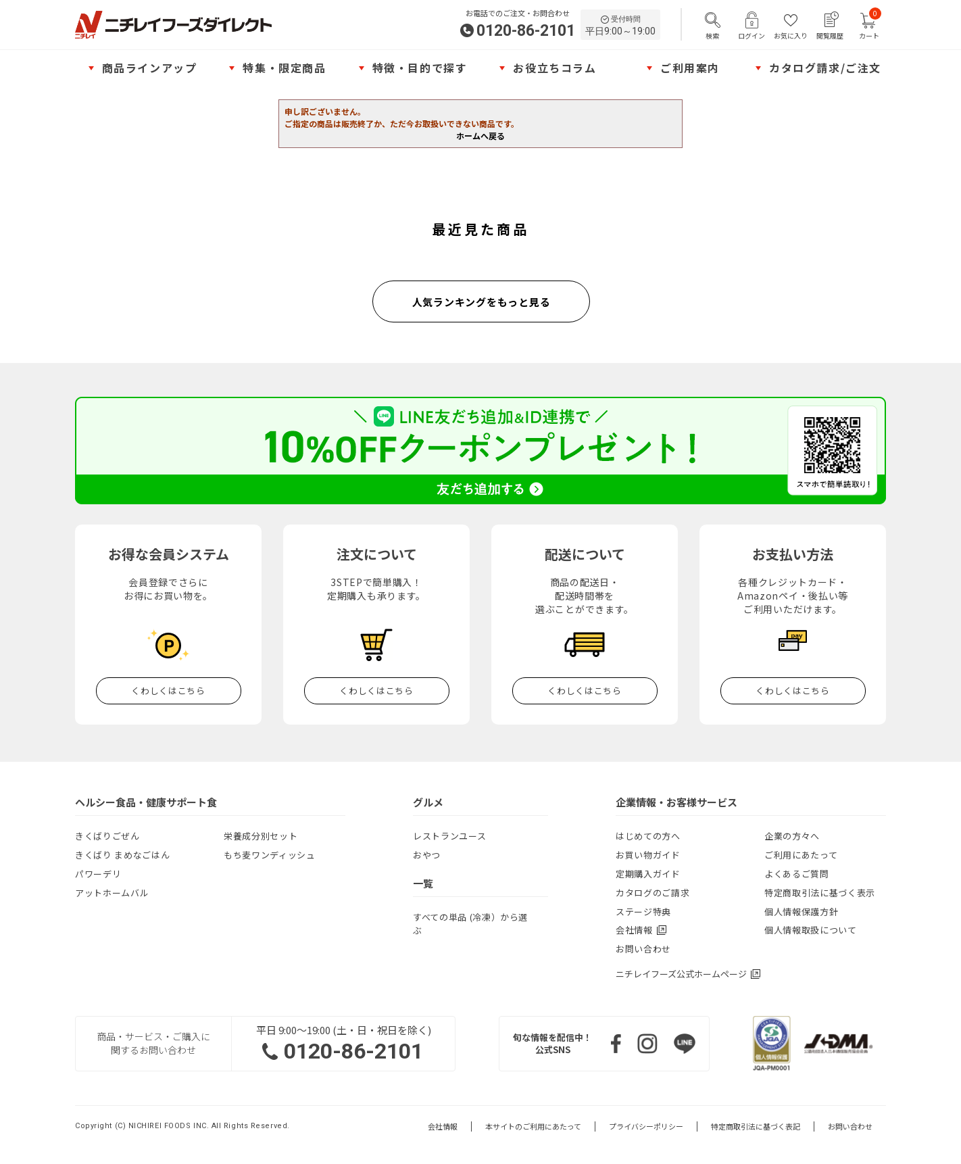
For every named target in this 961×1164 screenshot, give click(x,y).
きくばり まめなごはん (122, 854)
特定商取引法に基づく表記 (755, 1126)
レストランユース (449, 835)
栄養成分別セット (260, 835)
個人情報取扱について (810, 929)
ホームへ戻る (480, 135)
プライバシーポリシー (646, 1126)
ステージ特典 (643, 911)
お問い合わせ (643, 948)
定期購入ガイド (648, 873)
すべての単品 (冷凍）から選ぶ (470, 924)
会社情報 (443, 1126)
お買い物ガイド (648, 854)
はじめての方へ (648, 835)
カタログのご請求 (652, 892)
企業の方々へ (792, 835)
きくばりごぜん (107, 835)
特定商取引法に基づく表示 (819, 892)
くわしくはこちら (168, 690)
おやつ (427, 854)
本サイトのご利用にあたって (533, 1126)
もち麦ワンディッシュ (270, 854)
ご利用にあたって (800, 854)
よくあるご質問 (796, 873)
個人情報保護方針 (801, 911)
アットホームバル (112, 892)
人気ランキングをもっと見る (481, 302)
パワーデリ (98, 873)
